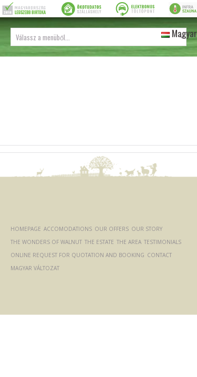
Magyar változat (35, 268)
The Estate (99, 242)
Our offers (112, 228)
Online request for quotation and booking (77, 255)
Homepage (26, 228)
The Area (129, 242)
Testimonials (162, 242)
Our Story (146, 228)
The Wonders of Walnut (46, 242)
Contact (159, 255)
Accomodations (68, 228)
